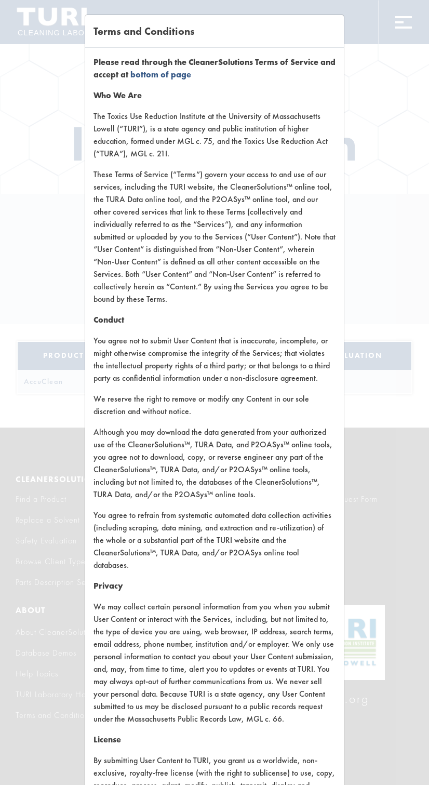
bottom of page (160, 74)
